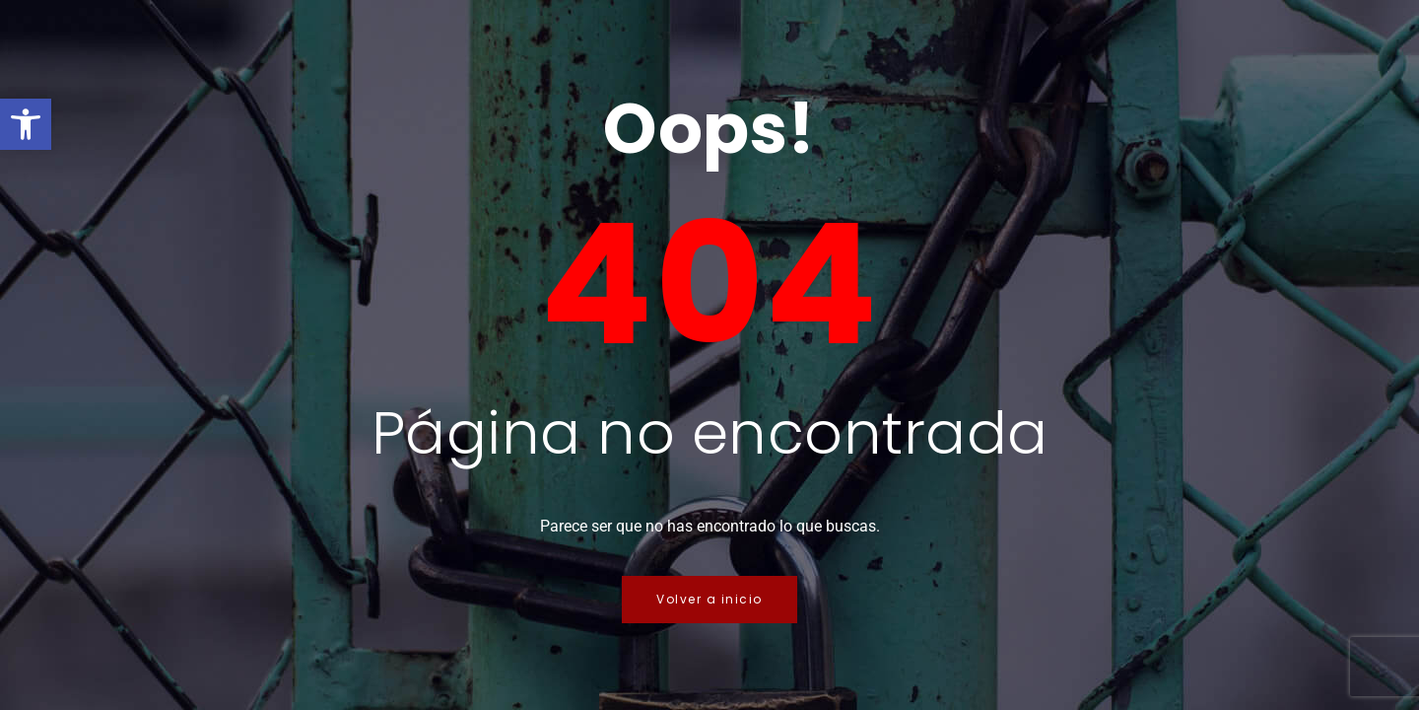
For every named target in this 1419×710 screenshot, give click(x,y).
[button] (25, 124)
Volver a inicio (709, 599)
